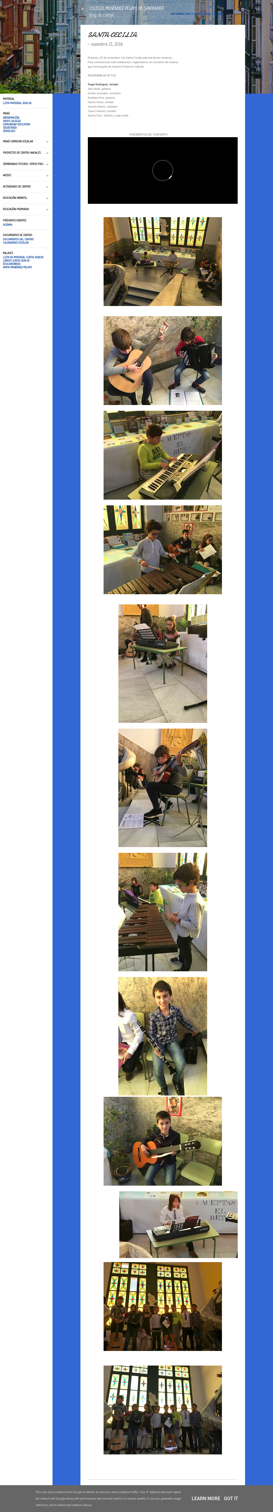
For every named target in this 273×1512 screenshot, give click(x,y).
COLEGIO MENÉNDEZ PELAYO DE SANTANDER (126, 8)
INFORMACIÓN (11, 118)
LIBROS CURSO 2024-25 (16, 260)
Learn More (206, 1498)
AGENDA (7, 225)
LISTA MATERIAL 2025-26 (17, 103)
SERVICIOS (9, 131)
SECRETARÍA (10, 128)
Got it (231, 1498)
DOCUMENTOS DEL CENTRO (18, 239)
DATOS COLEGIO (12, 121)
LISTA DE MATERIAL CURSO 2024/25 (23, 257)
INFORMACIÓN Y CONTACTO (190, 14)
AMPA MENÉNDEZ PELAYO (17, 267)
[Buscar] (243, 10)
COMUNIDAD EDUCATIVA (16, 124)
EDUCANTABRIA (11, 264)
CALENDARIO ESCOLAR (16, 243)
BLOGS (218, 14)
